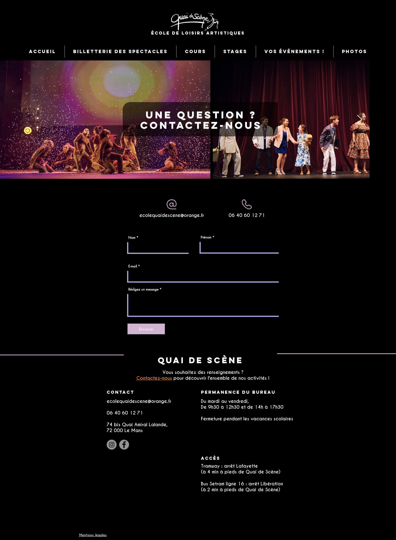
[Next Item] (359, 120)
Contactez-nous (154, 378)
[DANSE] (356, 192)
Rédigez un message (143, 289)
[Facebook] (124, 445)
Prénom (206, 237)
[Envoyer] (146, 329)
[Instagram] (112, 445)
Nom (131, 237)
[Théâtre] (303, 192)
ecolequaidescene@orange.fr (171, 215)
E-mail (132, 266)
